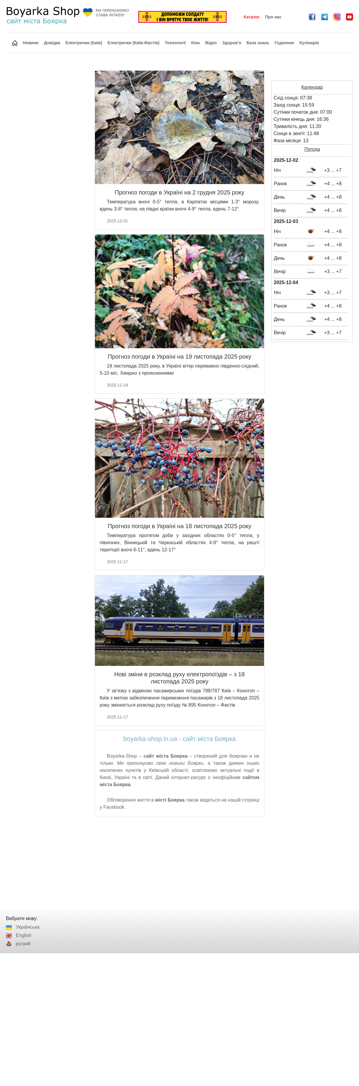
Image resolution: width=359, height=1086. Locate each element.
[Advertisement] (179, 863)
